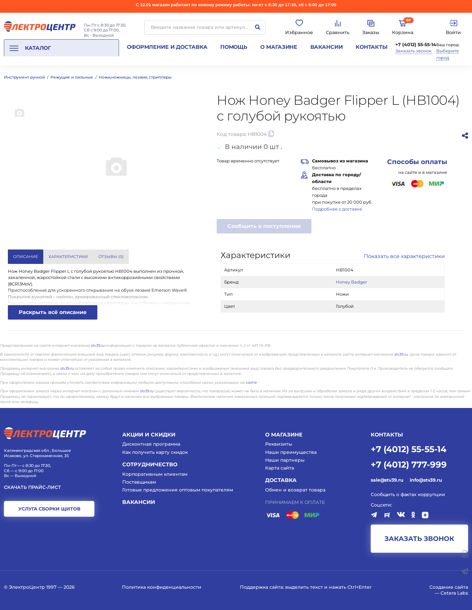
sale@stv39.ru (387, 480)
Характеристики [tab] (68, 256)
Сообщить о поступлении (264, 226)
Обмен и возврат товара (295, 490)
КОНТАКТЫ (387, 435)
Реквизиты (278, 444)
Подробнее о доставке (337, 209)
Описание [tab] (25, 256)
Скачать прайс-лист (32, 487)
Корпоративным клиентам (154, 474)
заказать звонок (419, 539)
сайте (251, 382)
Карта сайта (279, 468)
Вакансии (326, 47)
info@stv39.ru (426, 480)
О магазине (278, 47)
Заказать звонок (413, 50)
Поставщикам (139, 482)
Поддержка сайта (261, 587)
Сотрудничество (149, 464)
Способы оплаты (417, 162)
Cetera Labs (454, 593)
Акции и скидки (148, 435)
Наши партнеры (285, 460)
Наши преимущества (291, 452)
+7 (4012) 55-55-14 (415, 44)
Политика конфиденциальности (161, 587)
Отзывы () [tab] (111, 256)
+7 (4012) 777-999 (409, 464)
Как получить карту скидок (155, 452)
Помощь (233, 47)
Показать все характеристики (404, 256)
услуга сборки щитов (49, 509)
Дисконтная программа (151, 444)
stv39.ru (98, 345)
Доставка (281, 480)
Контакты (371, 47)
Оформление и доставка (167, 47)
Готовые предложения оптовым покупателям (177, 490)
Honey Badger (351, 282)
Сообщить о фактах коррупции (408, 494)
